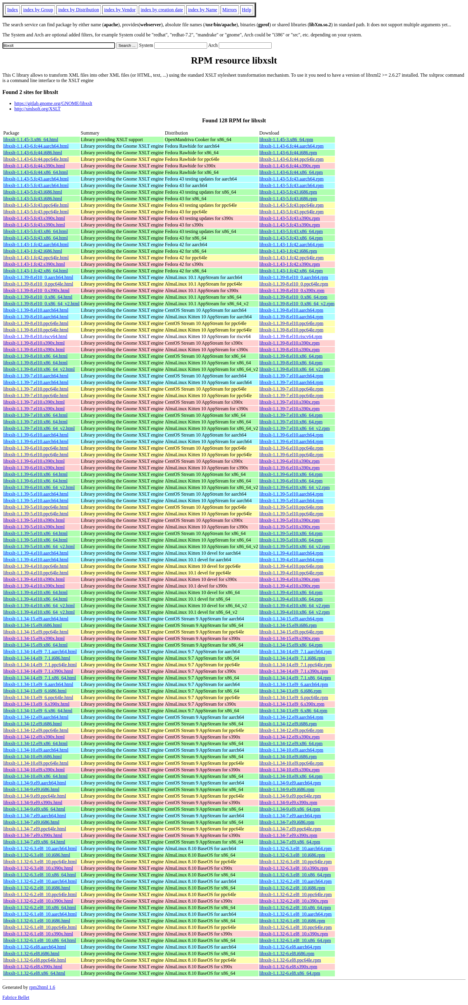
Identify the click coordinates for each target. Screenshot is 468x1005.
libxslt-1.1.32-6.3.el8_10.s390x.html (38, 868)
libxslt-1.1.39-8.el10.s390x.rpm (289, 343)
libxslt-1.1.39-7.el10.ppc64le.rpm (291, 388)
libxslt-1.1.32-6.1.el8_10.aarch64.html (40, 914)
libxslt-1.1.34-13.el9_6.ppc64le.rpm (293, 697)
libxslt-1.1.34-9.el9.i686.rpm (286, 789)
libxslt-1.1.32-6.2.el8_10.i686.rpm (292, 887)
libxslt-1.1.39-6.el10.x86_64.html (35, 474)
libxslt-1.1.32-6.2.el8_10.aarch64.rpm (295, 881)
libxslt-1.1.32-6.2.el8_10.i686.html (36, 887)
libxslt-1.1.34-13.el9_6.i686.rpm (290, 690)
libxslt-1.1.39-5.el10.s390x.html (34, 520)
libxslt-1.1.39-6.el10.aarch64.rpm (291, 434)
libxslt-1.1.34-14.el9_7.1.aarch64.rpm (295, 651)
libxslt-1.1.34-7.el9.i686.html (31, 822)
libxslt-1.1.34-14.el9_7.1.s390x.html (38, 671)
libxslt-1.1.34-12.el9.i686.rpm (288, 723)
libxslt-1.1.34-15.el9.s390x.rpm (289, 638)
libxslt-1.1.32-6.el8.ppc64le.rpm (290, 960)
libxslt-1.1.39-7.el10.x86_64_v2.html (39, 428)
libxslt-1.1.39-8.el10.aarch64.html (35, 310)
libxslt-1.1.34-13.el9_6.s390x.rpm (291, 704)
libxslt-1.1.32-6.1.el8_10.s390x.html (38, 933)
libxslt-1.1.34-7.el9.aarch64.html (34, 815)
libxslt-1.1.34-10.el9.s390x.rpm (289, 769)
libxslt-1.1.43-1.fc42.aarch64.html (36, 244)
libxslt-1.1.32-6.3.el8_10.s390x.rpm (293, 868)
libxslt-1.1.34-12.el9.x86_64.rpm (291, 743)
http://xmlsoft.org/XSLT (37, 108)
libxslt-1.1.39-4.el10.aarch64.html (35, 553)
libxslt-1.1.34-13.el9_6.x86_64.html (38, 710)
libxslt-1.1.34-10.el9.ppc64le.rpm (291, 763)
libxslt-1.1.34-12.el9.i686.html (32, 723)
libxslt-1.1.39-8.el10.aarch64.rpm (291, 310)
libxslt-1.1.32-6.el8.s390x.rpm (288, 966)
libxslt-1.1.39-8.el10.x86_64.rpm (291, 356)
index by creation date (162, 9)
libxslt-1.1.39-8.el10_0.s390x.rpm (291, 290)
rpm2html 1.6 (42, 987)
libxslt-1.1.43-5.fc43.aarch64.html (36, 178)
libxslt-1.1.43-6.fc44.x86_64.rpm (291, 172)
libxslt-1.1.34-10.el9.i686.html (32, 756)
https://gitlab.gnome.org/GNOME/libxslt (53, 103)
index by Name (202, 9)
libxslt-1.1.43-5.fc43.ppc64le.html (36, 205)
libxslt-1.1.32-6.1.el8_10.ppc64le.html (40, 927)
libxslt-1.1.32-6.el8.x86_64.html (34, 973)
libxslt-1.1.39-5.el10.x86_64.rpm (291, 533)
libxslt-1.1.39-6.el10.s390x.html (34, 461)
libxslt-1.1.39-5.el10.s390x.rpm (289, 520)
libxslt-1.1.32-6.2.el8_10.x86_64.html (39, 907)
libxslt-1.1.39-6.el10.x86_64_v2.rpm (294, 487)
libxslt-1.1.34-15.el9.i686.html (32, 625)
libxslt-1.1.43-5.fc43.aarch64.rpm (291, 178)
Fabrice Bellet (15, 997)
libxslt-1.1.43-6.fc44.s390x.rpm (289, 165)
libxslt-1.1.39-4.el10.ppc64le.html (35, 566)
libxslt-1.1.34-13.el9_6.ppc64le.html (38, 697)
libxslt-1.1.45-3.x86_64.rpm (286, 139)
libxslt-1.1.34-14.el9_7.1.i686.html (36, 658)
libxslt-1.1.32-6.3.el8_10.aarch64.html (40, 848)
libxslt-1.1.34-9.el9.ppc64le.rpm (290, 796)
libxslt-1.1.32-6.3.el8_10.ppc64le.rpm (295, 861)
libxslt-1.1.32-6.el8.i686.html (31, 953)
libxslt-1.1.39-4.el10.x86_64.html (35, 592)
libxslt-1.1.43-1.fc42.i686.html (32, 251)
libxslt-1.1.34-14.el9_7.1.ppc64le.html (40, 664)
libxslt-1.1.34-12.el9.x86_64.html (35, 743)
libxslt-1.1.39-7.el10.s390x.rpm (289, 402)
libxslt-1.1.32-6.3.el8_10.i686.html (36, 855)
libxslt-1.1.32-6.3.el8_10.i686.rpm (292, 855)
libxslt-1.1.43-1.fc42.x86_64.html (35, 270)
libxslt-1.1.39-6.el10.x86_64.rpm (291, 474)
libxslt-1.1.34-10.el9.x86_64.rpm (291, 776)
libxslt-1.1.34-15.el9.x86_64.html (35, 645)
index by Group (38, 9)
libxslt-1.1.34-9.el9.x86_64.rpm (289, 809)
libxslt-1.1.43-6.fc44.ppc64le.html (36, 159)
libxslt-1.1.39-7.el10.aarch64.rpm (291, 375)
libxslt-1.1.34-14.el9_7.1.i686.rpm (292, 658)
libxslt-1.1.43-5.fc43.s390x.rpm (289, 218)
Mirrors (229, 9)
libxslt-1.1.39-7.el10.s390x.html (34, 402)
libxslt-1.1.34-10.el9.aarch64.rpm (291, 750)
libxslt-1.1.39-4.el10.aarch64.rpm (291, 553)
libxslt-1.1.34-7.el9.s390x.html (32, 835)
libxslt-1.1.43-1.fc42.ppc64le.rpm (291, 257)
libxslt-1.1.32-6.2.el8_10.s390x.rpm (293, 901)
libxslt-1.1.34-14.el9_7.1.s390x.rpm (293, 671)
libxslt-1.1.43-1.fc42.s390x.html (34, 264)
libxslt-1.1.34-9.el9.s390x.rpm (288, 802)
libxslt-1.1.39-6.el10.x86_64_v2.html (39, 487)
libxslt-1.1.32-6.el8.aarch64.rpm (290, 946)
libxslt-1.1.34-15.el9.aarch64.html (35, 618)
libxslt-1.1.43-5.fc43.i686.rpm (288, 192)
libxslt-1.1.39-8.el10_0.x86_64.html (38, 297)
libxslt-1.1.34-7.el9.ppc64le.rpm (290, 828)
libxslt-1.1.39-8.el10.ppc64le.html (35, 323)
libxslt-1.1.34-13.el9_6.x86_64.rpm (293, 710)
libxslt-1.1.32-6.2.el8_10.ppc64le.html (40, 894)
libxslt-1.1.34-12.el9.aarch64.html (35, 717)
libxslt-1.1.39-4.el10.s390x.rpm (289, 579)
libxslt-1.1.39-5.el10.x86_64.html (35, 533)
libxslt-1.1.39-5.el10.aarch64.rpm (291, 494)
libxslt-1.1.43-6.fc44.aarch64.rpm (291, 146)
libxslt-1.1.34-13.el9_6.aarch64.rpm (293, 684)
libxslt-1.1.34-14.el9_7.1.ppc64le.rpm (295, 664)
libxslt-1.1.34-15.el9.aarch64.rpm (291, 618)
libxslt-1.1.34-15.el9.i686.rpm (288, 625)
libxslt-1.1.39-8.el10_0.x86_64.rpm (293, 297)
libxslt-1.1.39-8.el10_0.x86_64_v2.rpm (297, 303)
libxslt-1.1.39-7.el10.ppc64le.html (35, 388)
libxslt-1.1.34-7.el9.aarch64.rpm (290, 815)
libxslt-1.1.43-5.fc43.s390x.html (34, 218)
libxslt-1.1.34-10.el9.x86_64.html (35, 776)
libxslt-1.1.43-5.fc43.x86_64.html (35, 231)
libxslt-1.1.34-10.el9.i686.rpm (288, 756)
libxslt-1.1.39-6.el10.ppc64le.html (35, 448)
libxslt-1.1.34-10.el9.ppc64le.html (35, 763)
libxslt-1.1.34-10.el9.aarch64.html (35, 750)
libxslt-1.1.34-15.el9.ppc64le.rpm (291, 631)
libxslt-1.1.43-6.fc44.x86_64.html (35, 172)
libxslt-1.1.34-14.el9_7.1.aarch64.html (40, 651)
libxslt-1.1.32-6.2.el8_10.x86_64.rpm (295, 907)
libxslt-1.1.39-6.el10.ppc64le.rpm (291, 448)
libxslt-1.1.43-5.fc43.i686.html (32, 192)
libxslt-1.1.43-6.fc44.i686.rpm (288, 152)
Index (12, 9)
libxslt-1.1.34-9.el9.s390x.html (32, 802)
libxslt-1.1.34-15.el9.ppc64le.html (35, 631)
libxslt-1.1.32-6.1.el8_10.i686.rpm (292, 920)
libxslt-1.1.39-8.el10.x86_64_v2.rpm (294, 369)
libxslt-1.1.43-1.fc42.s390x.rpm (289, 264)
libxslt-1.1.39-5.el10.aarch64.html (35, 494)
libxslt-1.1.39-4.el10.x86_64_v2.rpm (294, 605)
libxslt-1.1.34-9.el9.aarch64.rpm (290, 782)
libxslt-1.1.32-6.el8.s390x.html (32, 966)
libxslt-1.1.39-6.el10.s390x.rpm (289, 461)
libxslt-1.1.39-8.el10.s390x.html (34, 343)
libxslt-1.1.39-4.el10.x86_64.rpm (291, 592)
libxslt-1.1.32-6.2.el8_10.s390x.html (38, 901)
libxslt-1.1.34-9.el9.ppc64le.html (34, 796)
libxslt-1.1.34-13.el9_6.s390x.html (36, 704)
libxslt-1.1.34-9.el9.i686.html (31, 789)
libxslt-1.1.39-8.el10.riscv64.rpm (290, 336)
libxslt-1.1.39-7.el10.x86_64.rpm (291, 415)
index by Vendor (120, 9)
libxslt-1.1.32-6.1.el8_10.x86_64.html (39, 940)
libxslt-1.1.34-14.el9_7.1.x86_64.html (39, 677)
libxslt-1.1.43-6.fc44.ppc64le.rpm (291, 159)
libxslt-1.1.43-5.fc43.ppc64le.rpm (291, 205)
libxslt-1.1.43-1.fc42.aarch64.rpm (291, 244)
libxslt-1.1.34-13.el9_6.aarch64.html (38, 684)
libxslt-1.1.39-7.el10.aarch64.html (35, 375)
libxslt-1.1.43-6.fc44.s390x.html (34, 165)
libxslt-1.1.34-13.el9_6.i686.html (35, 690)
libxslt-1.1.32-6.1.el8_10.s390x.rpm (293, 933)
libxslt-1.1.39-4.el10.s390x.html (34, 579)
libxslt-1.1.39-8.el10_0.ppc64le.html (38, 283)
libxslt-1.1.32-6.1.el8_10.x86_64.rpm (295, 940)
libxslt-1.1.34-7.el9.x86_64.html (34, 841)
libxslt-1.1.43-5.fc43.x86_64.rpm (291, 231)
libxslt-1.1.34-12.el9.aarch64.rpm (291, 717)
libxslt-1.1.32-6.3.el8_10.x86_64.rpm (295, 874)
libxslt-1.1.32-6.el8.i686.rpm (286, 953)
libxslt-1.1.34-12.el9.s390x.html (34, 736)
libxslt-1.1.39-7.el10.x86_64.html (35, 415)
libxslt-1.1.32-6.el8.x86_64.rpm (289, 973)
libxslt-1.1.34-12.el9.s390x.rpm (289, 736)
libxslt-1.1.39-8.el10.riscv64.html (35, 336)
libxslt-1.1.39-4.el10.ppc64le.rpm (291, 566)
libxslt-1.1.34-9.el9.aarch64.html (34, 782)
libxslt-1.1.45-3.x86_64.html (30, 139)
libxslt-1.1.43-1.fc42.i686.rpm (288, 251)
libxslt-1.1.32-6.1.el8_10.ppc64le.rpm (295, 927)
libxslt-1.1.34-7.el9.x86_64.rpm (289, 841)
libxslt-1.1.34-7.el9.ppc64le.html (34, 828)
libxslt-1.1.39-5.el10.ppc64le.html (35, 507)
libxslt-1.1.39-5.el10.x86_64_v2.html (39, 546)
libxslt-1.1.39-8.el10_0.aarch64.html (38, 277)
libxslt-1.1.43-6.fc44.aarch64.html (36, 146)
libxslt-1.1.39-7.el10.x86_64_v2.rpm (294, 428)
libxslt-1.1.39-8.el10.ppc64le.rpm (291, 323)
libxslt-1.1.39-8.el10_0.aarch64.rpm (293, 277)
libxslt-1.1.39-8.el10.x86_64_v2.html (39, 369)
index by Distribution (78, 9)
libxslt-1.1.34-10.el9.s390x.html (34, 769)
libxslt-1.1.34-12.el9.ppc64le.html (35, 730)
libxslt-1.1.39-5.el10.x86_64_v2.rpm (294, 546)
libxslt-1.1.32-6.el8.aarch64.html (34, 946)
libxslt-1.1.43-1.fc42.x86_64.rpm (291, 270)
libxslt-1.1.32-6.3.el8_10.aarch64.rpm (295, 848)
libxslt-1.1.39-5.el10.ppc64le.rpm (291, 507)
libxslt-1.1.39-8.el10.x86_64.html (35, 356)
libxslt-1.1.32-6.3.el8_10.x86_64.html (39, 874)
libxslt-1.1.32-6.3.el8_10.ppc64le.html (40, 861)
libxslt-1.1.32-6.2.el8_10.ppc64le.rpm (295, 894)
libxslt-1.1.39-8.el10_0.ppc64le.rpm (293, 283)
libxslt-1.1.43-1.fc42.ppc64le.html (36, 257)
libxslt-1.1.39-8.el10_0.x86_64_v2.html (41, 303)
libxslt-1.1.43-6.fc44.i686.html (32, 152)
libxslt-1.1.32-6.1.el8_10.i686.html (36, 920)
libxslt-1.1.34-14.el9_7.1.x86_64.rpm (295, 677)
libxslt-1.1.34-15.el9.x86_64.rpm (291, 645)
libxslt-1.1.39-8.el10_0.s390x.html (36, 290)
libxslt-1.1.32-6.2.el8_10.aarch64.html (40, 881)
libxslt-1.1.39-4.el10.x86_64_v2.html (39, 605)
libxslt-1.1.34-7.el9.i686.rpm (286, 822)
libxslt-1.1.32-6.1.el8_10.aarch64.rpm (295, 914)
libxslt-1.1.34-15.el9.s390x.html (34, 638)
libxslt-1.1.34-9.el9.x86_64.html (34, 809)
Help (246, 9)
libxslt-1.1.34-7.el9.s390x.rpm (288, 835)
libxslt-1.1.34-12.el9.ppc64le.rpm (291, 730)
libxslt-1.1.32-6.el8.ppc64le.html (34, 960)
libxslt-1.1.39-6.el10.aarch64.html (35, 434)
